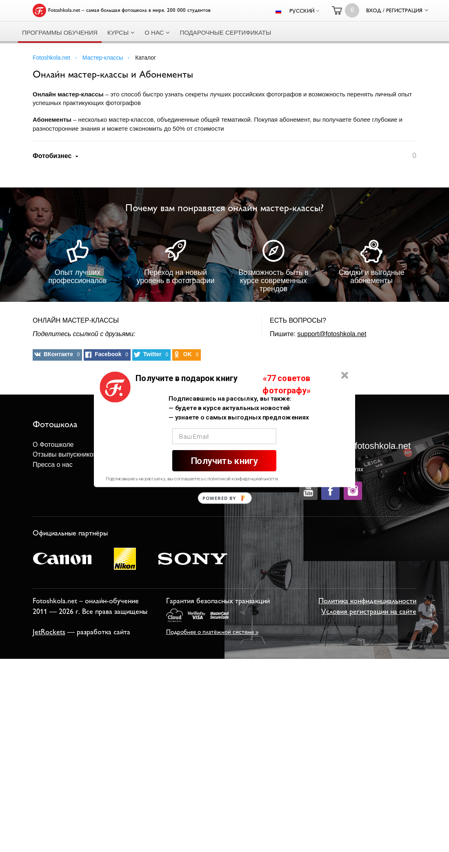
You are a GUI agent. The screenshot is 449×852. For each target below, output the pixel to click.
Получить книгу (224, 460)
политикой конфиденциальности (242, 478)
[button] (186, 378)
